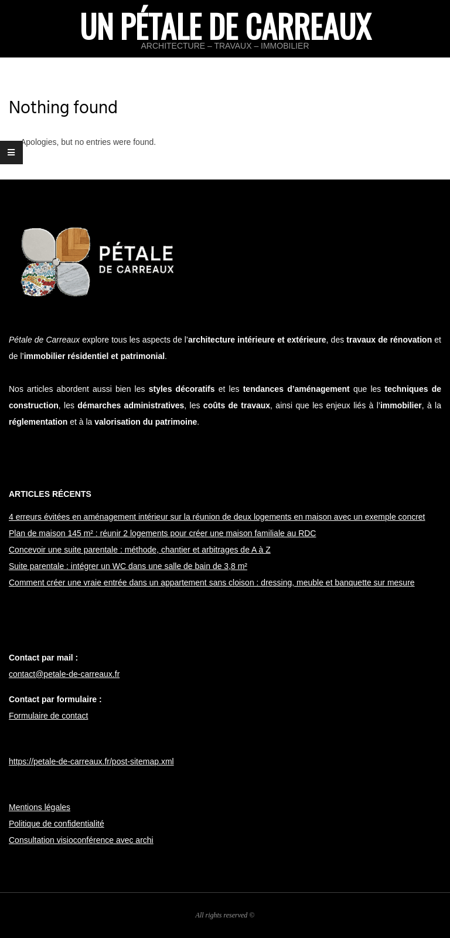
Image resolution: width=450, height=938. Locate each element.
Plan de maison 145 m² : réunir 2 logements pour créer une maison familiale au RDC (162, 533)
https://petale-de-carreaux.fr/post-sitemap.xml (91, 761)
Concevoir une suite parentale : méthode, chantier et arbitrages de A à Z (140, 549)
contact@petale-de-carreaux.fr (64, 674)
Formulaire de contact (48, 715)
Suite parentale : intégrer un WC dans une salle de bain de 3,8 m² (128, 566)
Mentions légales (39, 807)
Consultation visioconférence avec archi (81, 840)
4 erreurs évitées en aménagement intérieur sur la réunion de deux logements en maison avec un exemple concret (217, 517)
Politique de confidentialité (56, 823)
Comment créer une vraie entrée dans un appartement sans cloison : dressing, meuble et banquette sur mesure (212, 582)
